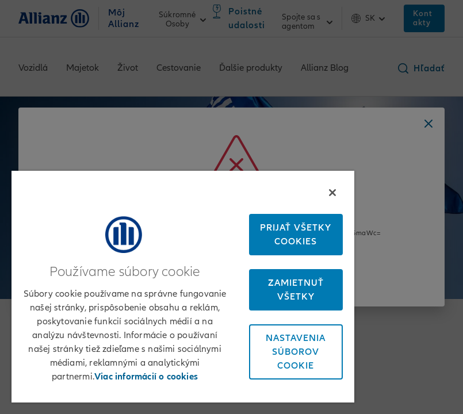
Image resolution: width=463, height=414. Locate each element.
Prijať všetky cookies (295, 234)
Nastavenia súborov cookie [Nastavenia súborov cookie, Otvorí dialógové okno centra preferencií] (296, 351)
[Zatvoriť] (332, 192)
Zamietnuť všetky (296, 289)
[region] (183, 286)
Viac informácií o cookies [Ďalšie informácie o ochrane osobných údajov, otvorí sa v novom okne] (146, 376)
